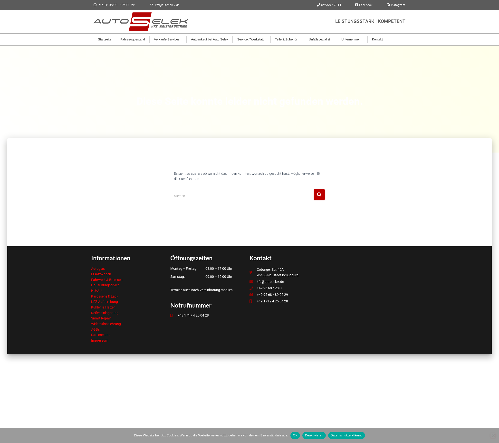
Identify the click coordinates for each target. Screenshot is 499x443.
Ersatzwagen (101, 274)
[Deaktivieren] (492, 435)
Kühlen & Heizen (103, 307)
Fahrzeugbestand (132, 39)
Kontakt (378, 39)
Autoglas (98, 268)
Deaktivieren (314, 435)
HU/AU (96, 291)
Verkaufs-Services (168, 39)
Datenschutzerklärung (347, 435)
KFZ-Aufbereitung (104, 302)
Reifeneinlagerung (104, 313)
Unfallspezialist (320, 39)
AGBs (95, 329)
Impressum (99, 340)
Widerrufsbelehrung (106, 324)
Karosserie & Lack (104, 296)
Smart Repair (101, 318)
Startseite (104, 39)
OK (295, 435)
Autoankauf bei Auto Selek (209, 39)
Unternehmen (352, 39)
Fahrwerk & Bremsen (107, 280)
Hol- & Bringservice (105, 285)
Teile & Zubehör (287, 39)
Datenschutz (100, 335)
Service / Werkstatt (251, 39)
